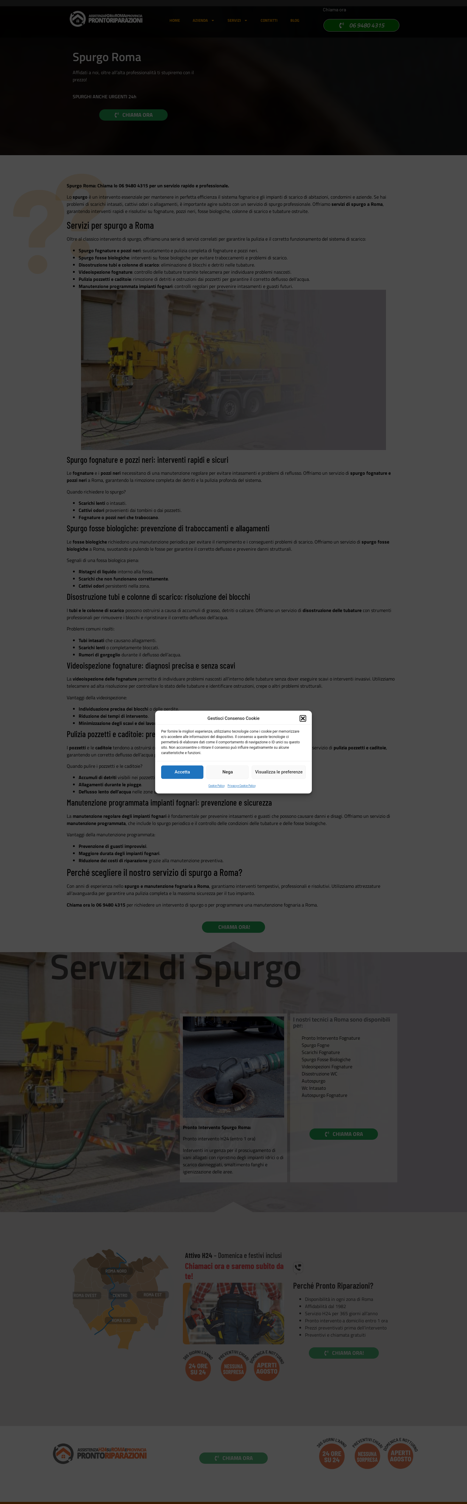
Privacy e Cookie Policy (242, 785)
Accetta (182, 772)
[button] (303, 719)
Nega (227, 772)
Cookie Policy (216, 785)
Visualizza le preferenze (279, 772)
